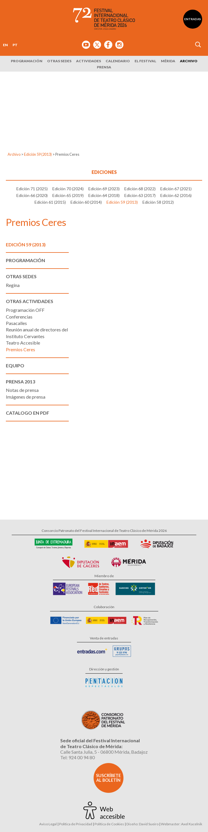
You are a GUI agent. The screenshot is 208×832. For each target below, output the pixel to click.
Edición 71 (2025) (32, 188)
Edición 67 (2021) (176, 188)
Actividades (88, 61)
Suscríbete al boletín (108, 778)
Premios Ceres (20, 349)
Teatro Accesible (23, 342)
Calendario (118, 61)
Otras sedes (59, 61)
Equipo (15, 365)
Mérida (168, 61)
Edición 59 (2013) (38, 154)
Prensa (104, 67)
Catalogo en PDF (27, 413)
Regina (13, 285)
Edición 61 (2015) (50, 202)
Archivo (188, 61)
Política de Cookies (109, 824)
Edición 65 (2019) (68, 195)
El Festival (145, 61)
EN (5, 45)
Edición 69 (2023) (104, 188)
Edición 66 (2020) (32, 195)
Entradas (192, 19)
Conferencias (19, 316)
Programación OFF (25, 310)
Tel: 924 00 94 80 (77, 757)
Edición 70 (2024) (68, 188)
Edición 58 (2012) (158, 202)
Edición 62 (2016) (176, 195)
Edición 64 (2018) (104, 195)
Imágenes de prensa (25, 396)
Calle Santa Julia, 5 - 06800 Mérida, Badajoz (104, 752)
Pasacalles (16, 323)
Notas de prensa (22, 390)
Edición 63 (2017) (140, 195)
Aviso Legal (48, 824)
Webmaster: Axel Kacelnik (181, 824)
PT (15, 45)
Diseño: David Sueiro (142, 824)
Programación (26, 61)
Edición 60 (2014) (86, 202)
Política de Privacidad (75, 824)
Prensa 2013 (20, 381)
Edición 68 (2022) (140, 188)
